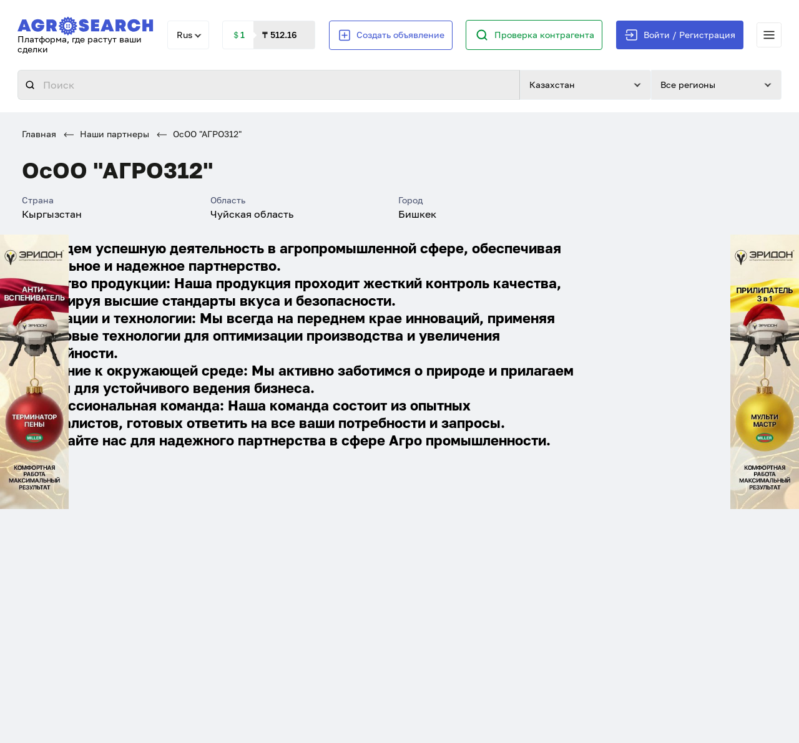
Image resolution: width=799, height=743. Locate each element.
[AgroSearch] (85, 23)
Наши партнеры (106, 134)
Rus (184, 34)
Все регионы (687, 84)
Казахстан (552, 84)
